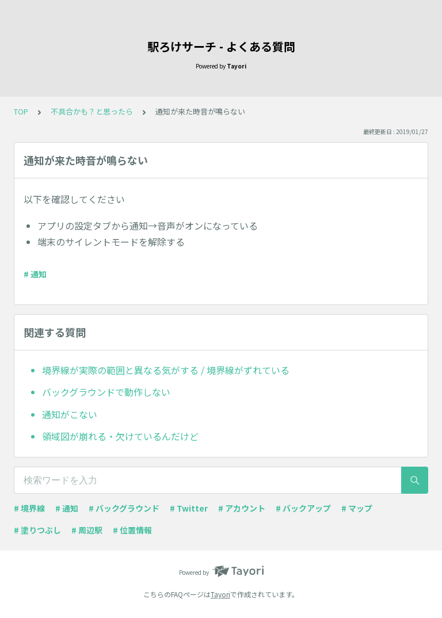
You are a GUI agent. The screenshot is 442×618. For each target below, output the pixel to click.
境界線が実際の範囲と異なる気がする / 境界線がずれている (165, 370)
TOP (21, 111)
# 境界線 (29, 508)
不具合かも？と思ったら (92, 111)
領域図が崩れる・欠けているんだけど (120, 436)
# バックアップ (303, 508)
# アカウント (241, 508)
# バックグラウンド (124, 508)
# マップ (356, 508)
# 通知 (35, 274)
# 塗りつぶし (37, 530)
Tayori (220, 594)
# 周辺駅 (86, 530)
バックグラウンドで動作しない (106, 392)
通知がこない (69, 414)
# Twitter (189, 508)
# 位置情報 (132, 530)
